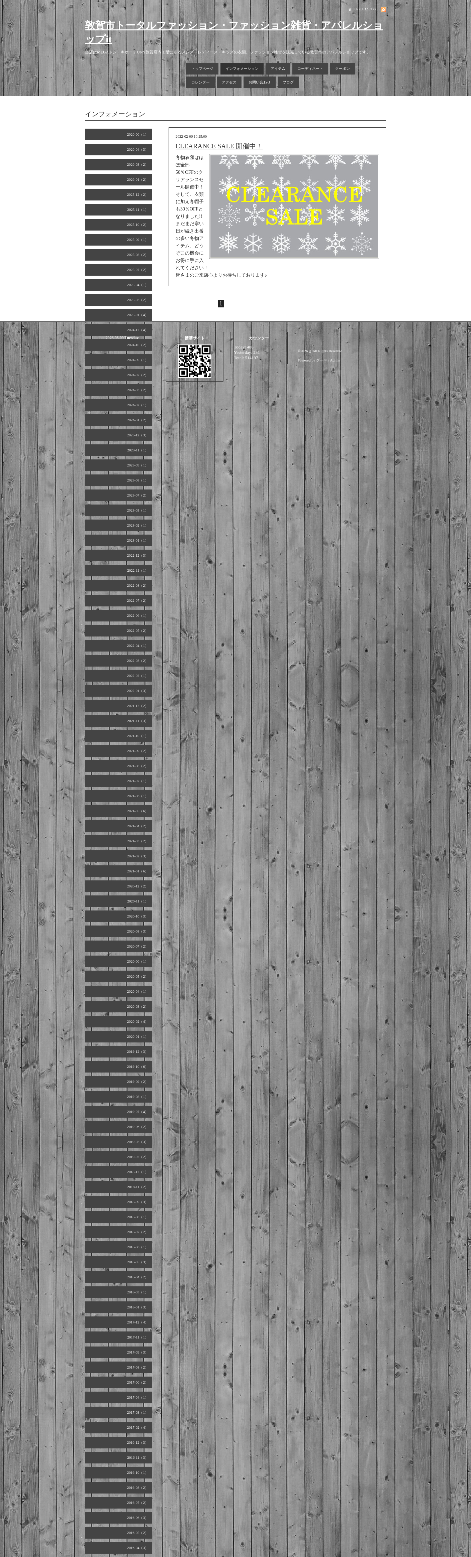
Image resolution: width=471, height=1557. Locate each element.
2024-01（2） (138, 420)
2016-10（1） (138, 1472)
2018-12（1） (138, 1172)
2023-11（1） (138, 450)
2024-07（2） (138, 375)
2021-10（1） (138, 736)
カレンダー (200, 82)
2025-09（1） (138, 240)
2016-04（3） (138, 1548)
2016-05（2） (138, 1533)
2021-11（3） (138, 721)
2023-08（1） (138, 480)
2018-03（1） (138, 1292)
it (310, 351)
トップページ (202, 68)
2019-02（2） (138, 1157)
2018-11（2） (138, 1187)
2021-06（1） (138, 796)
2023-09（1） (138, 465)
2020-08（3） (138, 931)
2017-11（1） (138, 1337)
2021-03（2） (138, 841)
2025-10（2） (138, 225)
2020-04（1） (138, 991)
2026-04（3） (138, 149)
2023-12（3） (138, 435)
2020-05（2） (138, 976)
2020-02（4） (138, 1021)
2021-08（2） (138, 766)
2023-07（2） (138, 495)
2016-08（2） (138, 1487)
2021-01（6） (138, 871)
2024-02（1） (138, 405)
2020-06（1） (138, 961)
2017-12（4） (138, 1322)
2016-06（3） (138, 1518)
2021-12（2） (138, 706)
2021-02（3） (138, 856)
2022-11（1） (138, 570)
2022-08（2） (138, 585)
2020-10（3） (138, 916)
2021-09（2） (138, 751)
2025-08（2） (138, 255)
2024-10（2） (138, 345)
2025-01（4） (138, 315)
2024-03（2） (138, 390)
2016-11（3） (138, 1457)
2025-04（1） (138, 285)
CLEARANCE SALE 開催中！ (219, 146)
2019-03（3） (138, 1142)
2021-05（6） (138, 811)
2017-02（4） (138, 1427)
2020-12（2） (138, 886)
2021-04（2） (138, 826)
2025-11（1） (138, 209)
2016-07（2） (138, 1503)
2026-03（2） (138, 164)
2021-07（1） (138, 781)
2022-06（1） (138, 615)
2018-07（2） (138, 1232)
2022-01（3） (138, 691)
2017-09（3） (138, 1352)
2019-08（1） (138, 1097)
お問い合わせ (260, 82)
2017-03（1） (138, 1412)
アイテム (278, 68)
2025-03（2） (138, 300)
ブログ (288, 82)
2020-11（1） (138, 901)
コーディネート (310, 68)
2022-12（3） (138, 555)
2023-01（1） (138, 540)
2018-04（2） (138, 1277)
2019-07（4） (138, 1112)
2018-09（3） (138, 1202)
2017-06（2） (138, 1382)
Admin (335, 360)
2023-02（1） (138, 525)
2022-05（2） (138, 630)
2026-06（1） (138, 134)
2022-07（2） (138, 600)
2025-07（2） (138, 270)
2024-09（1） (138, 360)
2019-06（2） (138, 1127)
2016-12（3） (138, 1442)
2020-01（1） (138, 1036)
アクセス (229, 82)
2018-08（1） (138, 1217)
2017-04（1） (138, 1397)
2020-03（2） (138, 1006)
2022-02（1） (138, 676)
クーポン (342, 68)
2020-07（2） (138, 946)
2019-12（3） (138, 1051)
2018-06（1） (138, 1247)
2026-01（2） (138, 179)
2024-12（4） (138, 330)
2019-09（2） (138, 1082)
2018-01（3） (138, 1307)
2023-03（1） (138, 510)
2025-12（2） (138, 194)
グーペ (321, 360)
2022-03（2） (138, 661)
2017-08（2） (138, 1367)
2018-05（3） (138, 1262)
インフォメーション (242, 68)
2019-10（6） (138, 1067)
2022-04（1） (138, 646)
